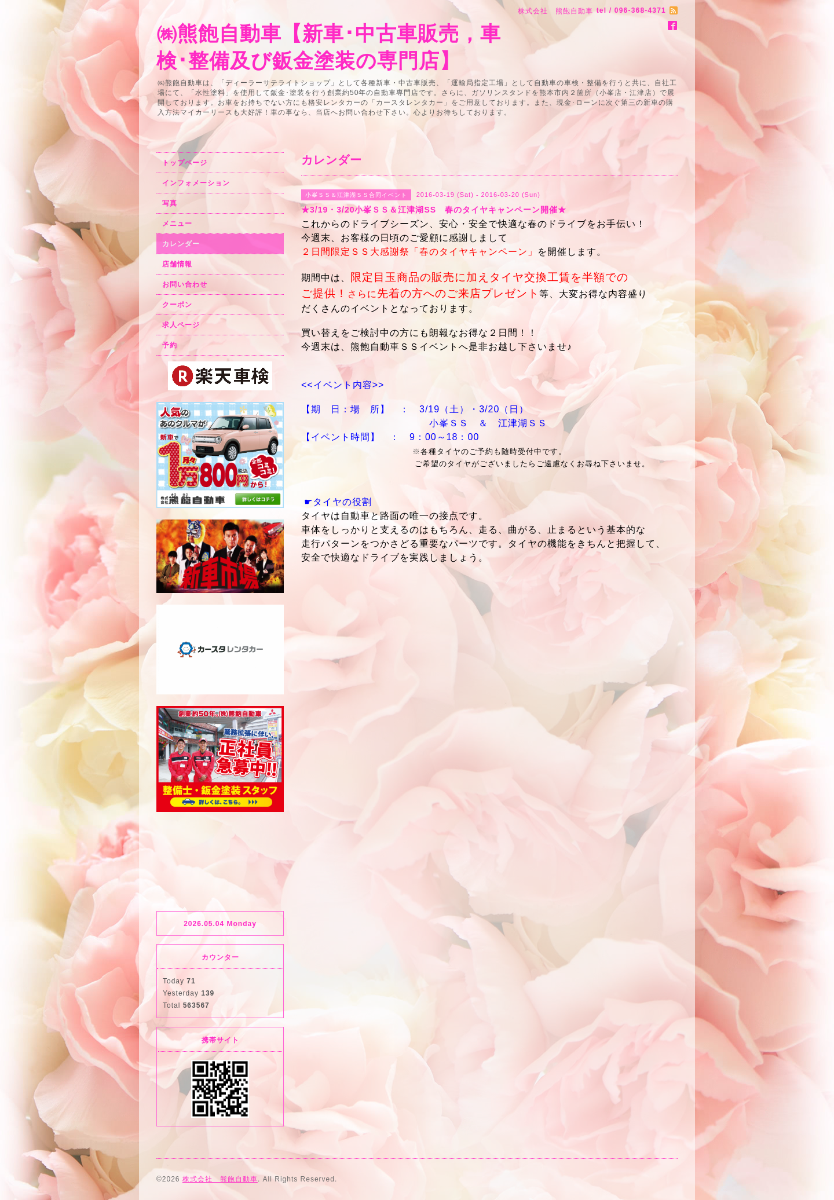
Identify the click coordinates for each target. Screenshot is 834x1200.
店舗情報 (177, 264)
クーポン (177, 305)
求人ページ (181, 325)
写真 (169, 203)
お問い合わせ (184, 284)
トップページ (184, 163)
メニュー (177, 223)
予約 (169, 345)
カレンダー (181, 244)
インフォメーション (196, 183)
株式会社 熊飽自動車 (220, 1179)
